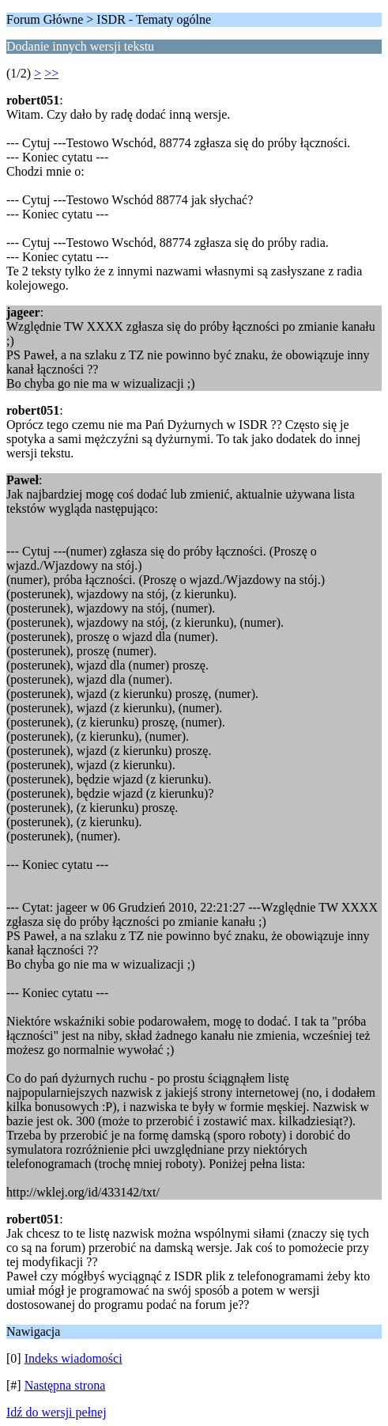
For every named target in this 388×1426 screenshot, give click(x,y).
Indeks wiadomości (73, 1358)
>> (51, 73)
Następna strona (65, 1385)
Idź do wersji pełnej (56, 1412)
